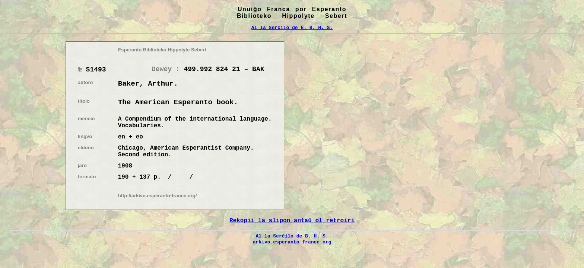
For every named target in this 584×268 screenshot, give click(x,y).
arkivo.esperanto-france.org (292, 242)
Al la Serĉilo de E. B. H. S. (292, 27)
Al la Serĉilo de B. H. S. (292, 236)
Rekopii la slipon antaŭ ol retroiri (292, 220)
